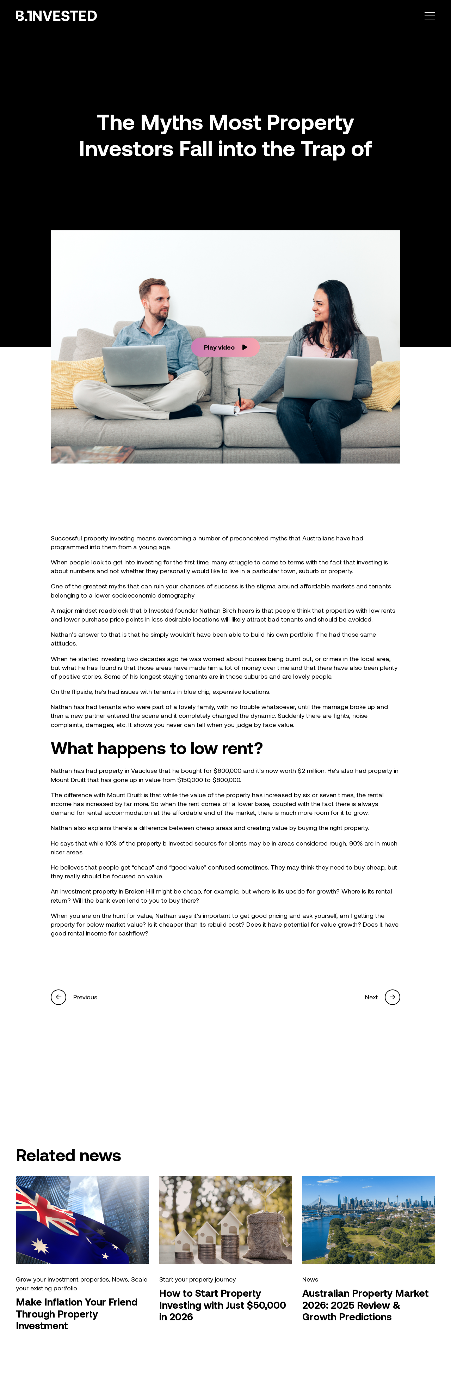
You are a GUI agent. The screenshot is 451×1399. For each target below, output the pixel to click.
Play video (225, 347)
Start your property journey (197, 1279)
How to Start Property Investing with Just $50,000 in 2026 (222, 1305)
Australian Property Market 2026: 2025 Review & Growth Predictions (365, 1305)
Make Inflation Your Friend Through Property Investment (76, 1314)
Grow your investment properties (62, 1279)
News (120, 1279)
